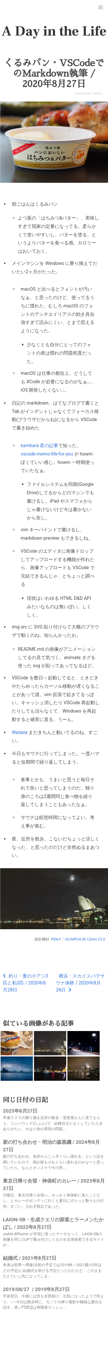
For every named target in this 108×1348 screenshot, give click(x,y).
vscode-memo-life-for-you (47, 454)
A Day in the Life (54, 31)
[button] (100, 7)
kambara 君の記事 (39, 445)
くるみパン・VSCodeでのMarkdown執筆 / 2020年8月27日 (54, 73)
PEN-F (56, 939)
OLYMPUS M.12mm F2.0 (85, 939)
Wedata (19, 732)
